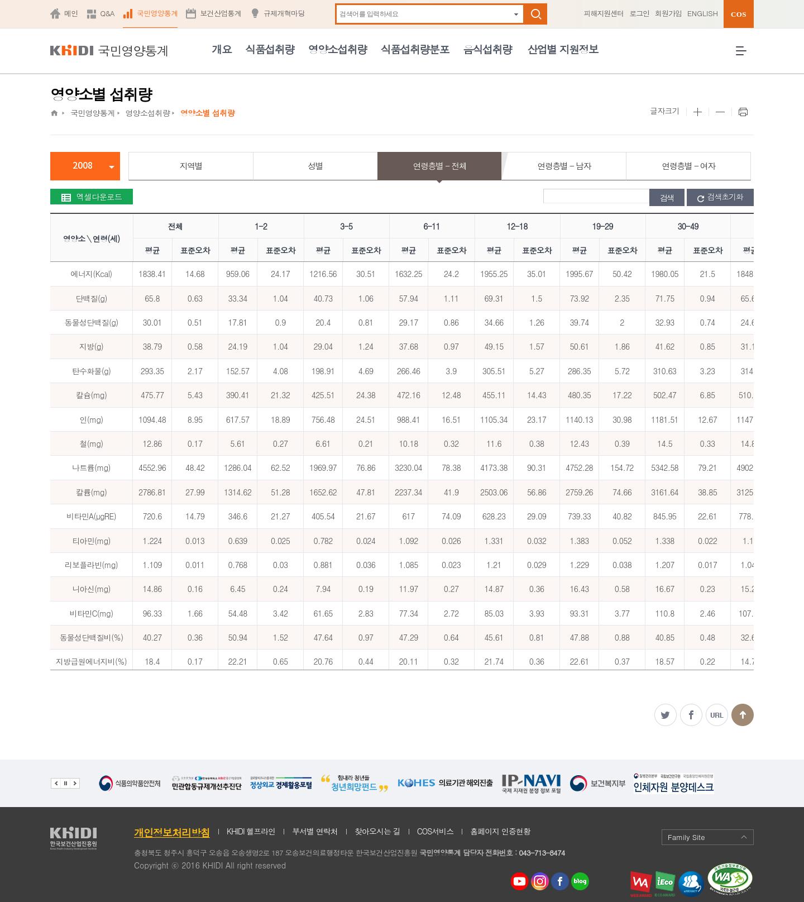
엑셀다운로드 (91, 196)
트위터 (665, 715)
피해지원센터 (603, 13)
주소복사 (717, 715)
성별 (315, 165)
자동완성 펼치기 (516, 14)
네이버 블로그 (580, 881)
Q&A (107, 13)
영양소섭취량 (337, 48)
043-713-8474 (541, 852)
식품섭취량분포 (415, 48)
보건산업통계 (220, 13)
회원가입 (668, 13)
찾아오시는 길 (377, 831)
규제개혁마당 (284, 13)
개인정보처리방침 (172, 832)
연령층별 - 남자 (564, 165)
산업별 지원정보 (562, 48)
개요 (221, 48)
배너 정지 (65, 783)
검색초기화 (720, 197)
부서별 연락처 (315, 831)
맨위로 (742, 715)
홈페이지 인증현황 (500, 831)
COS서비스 (435, 831)
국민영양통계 (157, 13)
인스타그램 (541, 881)
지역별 (191, 165)
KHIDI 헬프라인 (251, 831)
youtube (520, 878)
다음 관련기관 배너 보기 (75, 783)
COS (738, 14)
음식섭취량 (487, 48)
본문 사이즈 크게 (697, 112)
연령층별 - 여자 (688, 165)
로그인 (639, 13)
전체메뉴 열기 (745, 55)
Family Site (708, 837)
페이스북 (691, 715)
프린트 (742, 112)
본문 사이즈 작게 (720, 112)
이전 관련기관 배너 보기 (55, 783)
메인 (71, 13)
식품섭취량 (269, 48)
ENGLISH (702, 13)
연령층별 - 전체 (439, 165)
